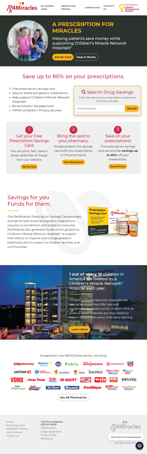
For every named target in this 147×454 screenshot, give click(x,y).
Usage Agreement (51, 431)
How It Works (86, 57)
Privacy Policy (49, 435)
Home (9, 421)
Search (132, 108)
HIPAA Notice (48, 428)
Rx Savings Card (47, 8)
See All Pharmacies (73, 397)
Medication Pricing (17, 428)
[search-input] (100, 108)
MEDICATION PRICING (68, 8)
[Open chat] (140, 446)
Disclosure (47, 438)
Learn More (79, 329)
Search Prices (117, 166)
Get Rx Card (63, 57)
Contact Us (109, 8)
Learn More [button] (92, 7)
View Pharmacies (73, 162)
